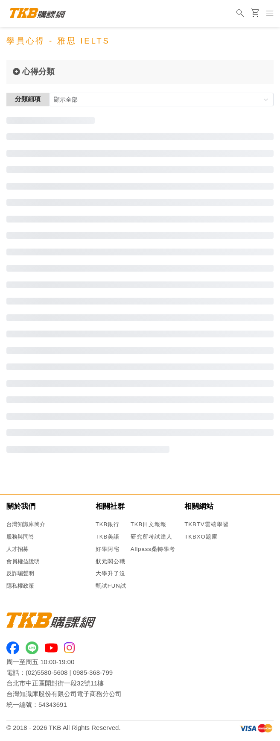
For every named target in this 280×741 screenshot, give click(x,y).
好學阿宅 (108, 549)
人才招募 (17, 549)
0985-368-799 (93, 672)
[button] (161, 99)
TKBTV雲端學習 (206, 524)
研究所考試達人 (151, 536)
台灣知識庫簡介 (25, 524)
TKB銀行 (108, 524)
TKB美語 (108, 536)
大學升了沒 (110, 573)
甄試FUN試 (111, 586)
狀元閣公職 (110, 561)
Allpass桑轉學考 (153, 549)
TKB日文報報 (149, 524)
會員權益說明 (23, 561)
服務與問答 (20, 536)
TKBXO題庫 (200, 536)
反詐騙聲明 (20, 573)
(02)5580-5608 (46, 672)
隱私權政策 (20, 586)
